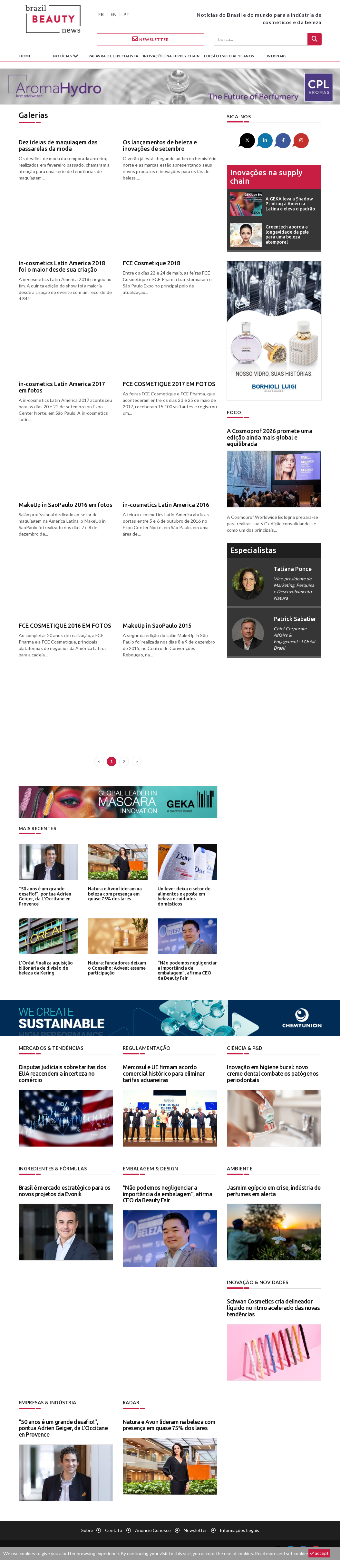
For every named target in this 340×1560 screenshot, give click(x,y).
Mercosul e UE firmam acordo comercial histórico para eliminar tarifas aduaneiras (164, 1073)
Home (25, 56)
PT (126, 14)
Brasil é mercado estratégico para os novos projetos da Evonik (65, 1190)
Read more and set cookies (282, 1553)
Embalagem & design (150, 1168)
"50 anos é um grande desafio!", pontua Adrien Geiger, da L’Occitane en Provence (43, 896)
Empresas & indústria (47, 1402)
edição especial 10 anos (229, 56)
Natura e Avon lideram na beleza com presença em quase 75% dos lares (114, 893)
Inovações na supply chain (171, 56)
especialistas (253, 549)
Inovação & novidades (257, 1282)
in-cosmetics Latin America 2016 (166, 504)
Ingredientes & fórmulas (52, 1168)
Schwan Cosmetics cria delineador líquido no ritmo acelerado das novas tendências (273, 1307)
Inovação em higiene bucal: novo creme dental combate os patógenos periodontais (273, 1073)
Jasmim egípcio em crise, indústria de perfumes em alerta (274, 1190)
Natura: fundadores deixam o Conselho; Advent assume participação (117, 967)
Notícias (63, 56)
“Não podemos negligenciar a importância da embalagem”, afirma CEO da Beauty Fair (186, 970)
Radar (131, 1402)
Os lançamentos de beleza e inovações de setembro (160, 145)
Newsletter (150, 39)
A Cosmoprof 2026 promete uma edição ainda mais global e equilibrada (269, 437)
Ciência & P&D (245, 1048)
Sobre (87, 1529)
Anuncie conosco (153, 1529)
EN (114, 14)
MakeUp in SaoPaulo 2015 (157, 625)
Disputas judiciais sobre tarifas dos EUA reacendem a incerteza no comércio (62, 1073)
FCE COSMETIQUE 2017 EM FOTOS (169, 384)
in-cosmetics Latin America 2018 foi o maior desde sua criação (62, 266)
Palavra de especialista (114, 56)
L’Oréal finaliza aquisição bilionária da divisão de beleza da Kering (44, 967)
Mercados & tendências (51, 1048)
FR (101, 14)
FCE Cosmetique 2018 (151, 263)
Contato (113, 1529)
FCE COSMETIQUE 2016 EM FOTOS (65, 625)
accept (319, 1553)
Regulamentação (146, 1048)
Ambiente (239, 1168)
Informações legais (239, 1529)
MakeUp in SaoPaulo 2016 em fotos (65, 504)
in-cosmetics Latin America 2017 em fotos (62, 387)
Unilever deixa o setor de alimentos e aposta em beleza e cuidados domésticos (183, 896)
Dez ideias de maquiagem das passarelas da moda (58, 145)
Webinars (277, 56)
